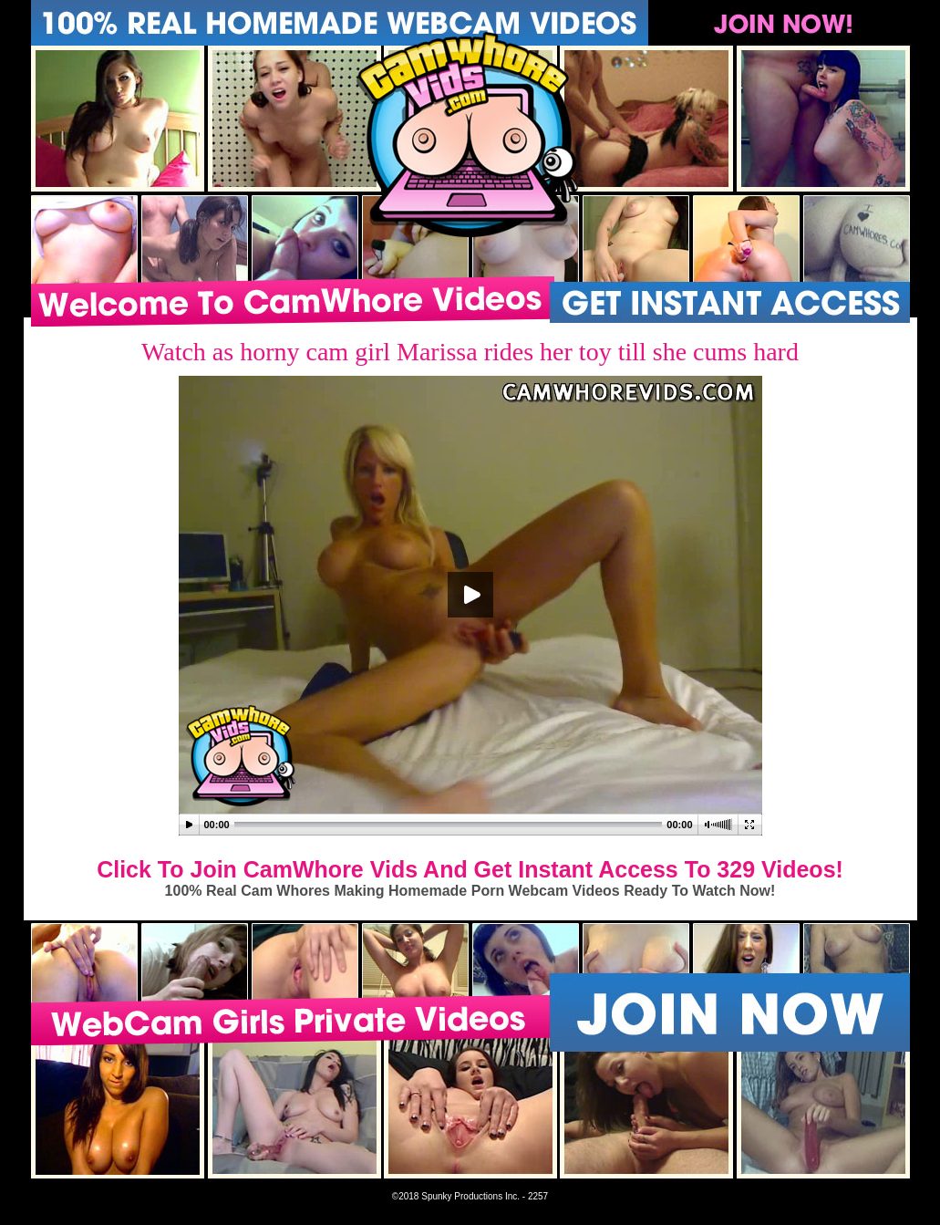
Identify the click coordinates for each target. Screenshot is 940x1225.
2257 (538, 1196)
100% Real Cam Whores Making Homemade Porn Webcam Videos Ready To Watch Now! (470, 890)
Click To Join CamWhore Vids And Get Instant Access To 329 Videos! (470, 869)
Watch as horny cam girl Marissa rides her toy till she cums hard (470, 351)
